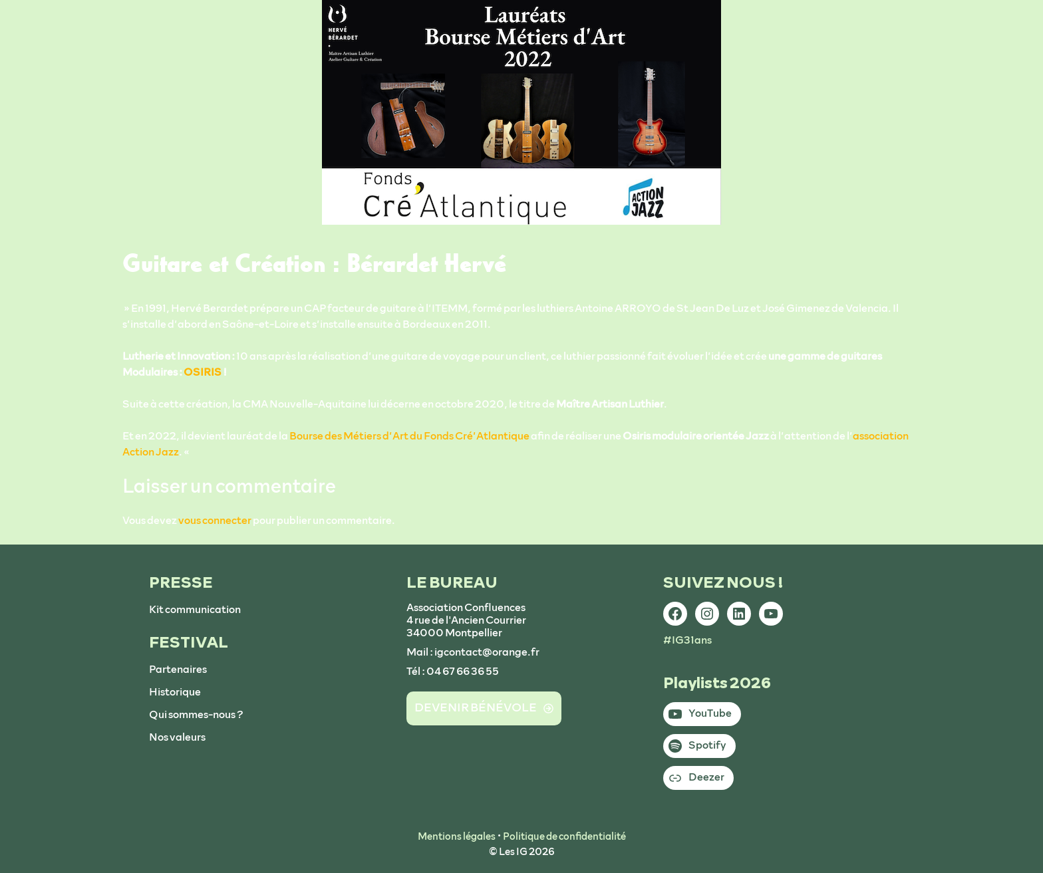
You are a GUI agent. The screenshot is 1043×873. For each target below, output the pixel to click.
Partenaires (178, 669)
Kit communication (195, 609)
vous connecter (214, 520)
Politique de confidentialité (564, 837)
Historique (175, 692)
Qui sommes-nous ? (196, 714)
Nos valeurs (177, 737)
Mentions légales (457, 837)
